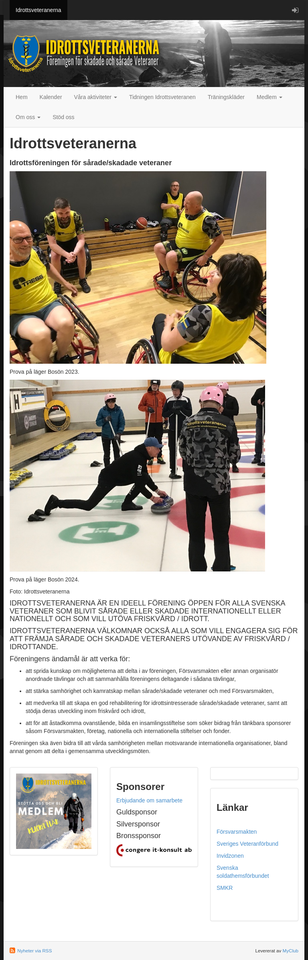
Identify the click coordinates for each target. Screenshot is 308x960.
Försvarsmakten (237, 831)
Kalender (51, 97)
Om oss (28, 117)
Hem (22, 97)
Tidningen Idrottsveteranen (162, 97)
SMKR (225, 888)
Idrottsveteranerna (38, 10)
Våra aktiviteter (95, 97)
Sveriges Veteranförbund (247, 844)
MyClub (290, 950)
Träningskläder (226, 97)
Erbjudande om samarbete (149, 800)
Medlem (269, 97)
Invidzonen (230, 856)
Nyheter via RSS (34, 950)
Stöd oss (63, 117)
